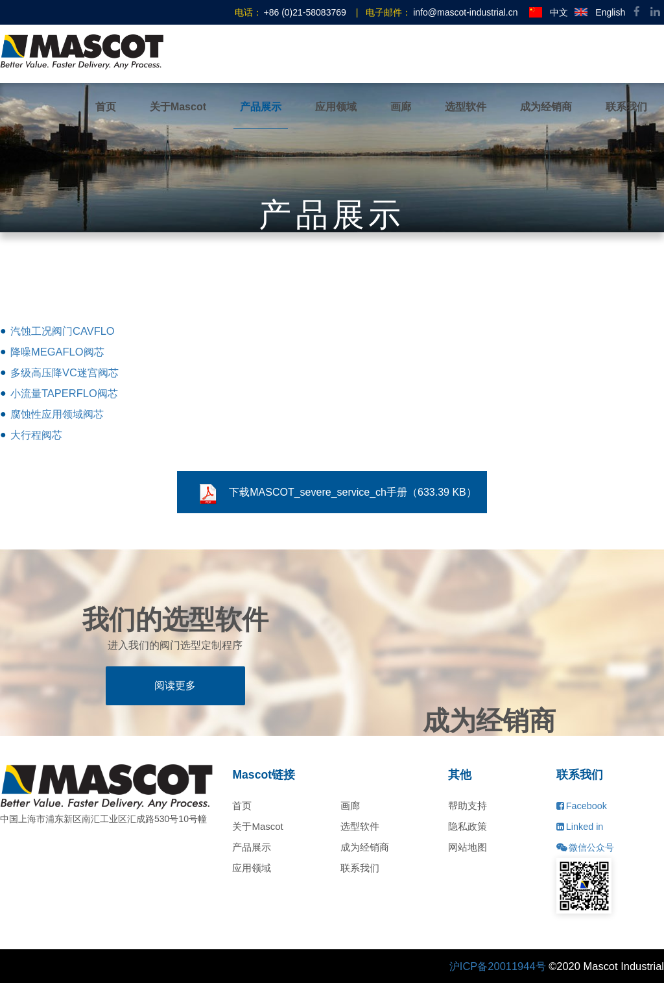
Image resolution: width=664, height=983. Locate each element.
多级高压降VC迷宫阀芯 (64, 372)
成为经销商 (546, 106)
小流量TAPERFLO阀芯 (64, 393)
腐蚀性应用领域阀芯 (57, 414)
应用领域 (336, 106)
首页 (105, 106)
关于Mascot (178, 106)
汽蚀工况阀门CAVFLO (62, 331)
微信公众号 (585, 847)
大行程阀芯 (36, 435)
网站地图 (467, 847)
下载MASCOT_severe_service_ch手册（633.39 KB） (337, 494)
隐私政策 (467, 826)
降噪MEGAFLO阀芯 (57, 352)
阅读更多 (175, 685)
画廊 (400, 106)
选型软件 (465, 106)
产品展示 (260, 106)
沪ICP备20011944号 (497, 966)
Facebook (581, 806)
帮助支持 (467, 805)
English (600, 12)
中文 (548, 12)
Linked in (580, 826)
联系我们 (626, 106)
